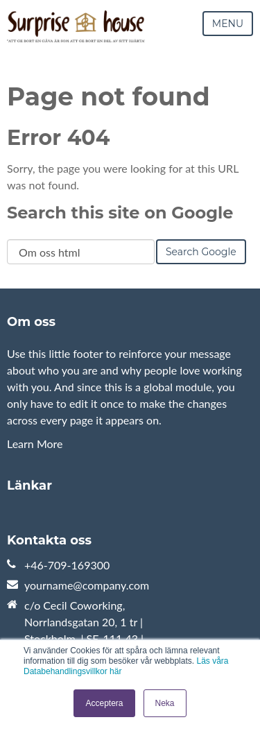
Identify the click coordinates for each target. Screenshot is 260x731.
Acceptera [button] (104, 703)
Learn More (35, 443)
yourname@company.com (86, 585)
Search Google (201, 252)
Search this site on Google (120, 213)
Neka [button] (165, 703)
